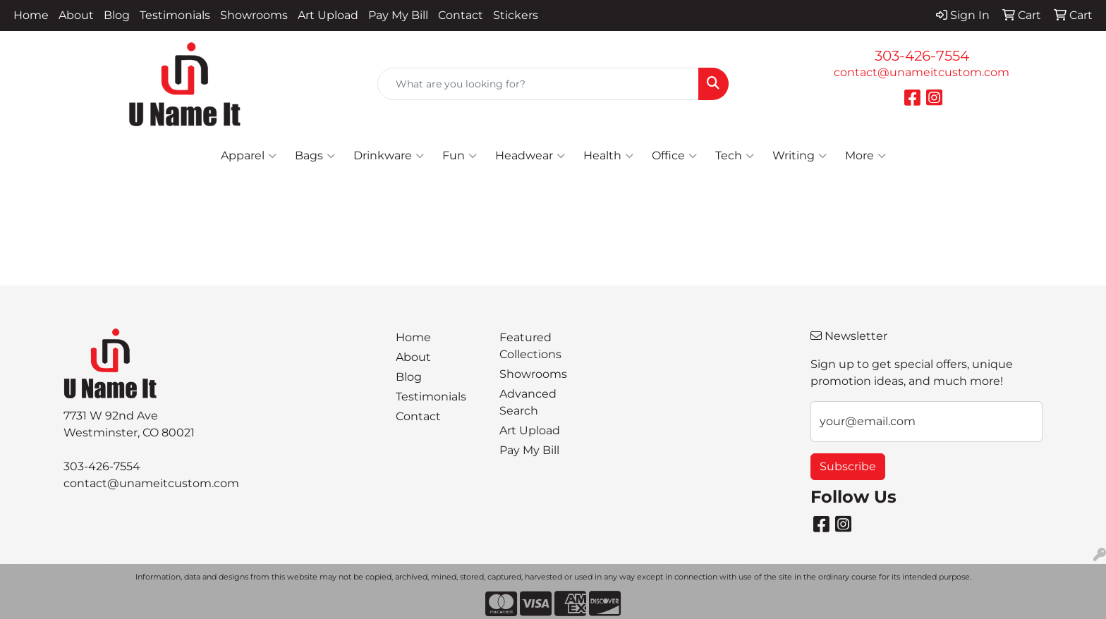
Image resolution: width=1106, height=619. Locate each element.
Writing (799, 155)
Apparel (248, 155)
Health (608, 155)
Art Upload (328, 15)
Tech (734, 155)
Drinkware (388, 155)
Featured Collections (530, 346)
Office (674, 155)
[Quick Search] (538, 84)
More (865, 155)
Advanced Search (528, 402)
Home (31, 15)
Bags (315, 155)
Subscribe (848, 466)
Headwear (530, 155)
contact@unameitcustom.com (921, 72)
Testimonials (175, 15)
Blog (117, 15)
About (76, 15)
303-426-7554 (922, 55)
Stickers (515, 15)
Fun (459, 155)
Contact (460, 15)
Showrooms (254, 15)
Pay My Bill (398, 15)
